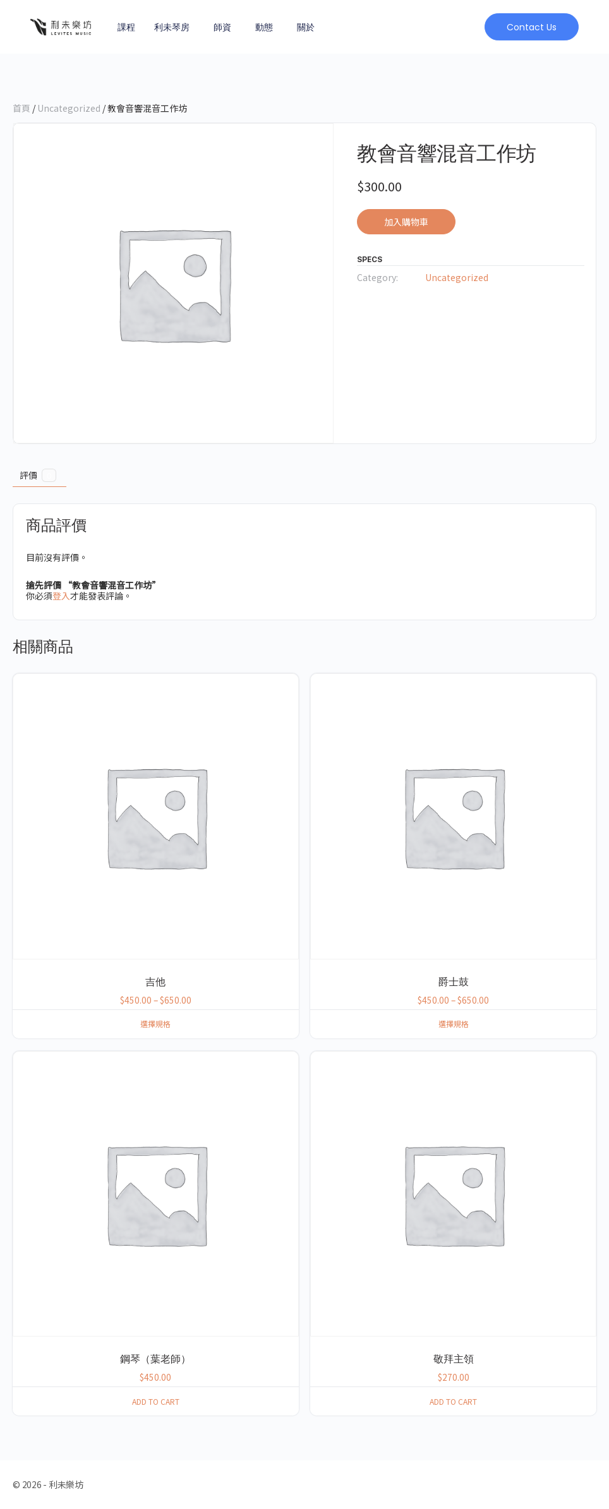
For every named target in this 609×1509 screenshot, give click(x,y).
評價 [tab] (38, 475)
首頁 (21, 108)
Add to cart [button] (155, 1401)
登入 (61, 595)
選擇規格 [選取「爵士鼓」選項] (453, 1023)
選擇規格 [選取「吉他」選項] (155, 1023)
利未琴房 (172, 27)
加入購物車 (406, 221)
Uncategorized (68, 108)
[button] (531, 27)
